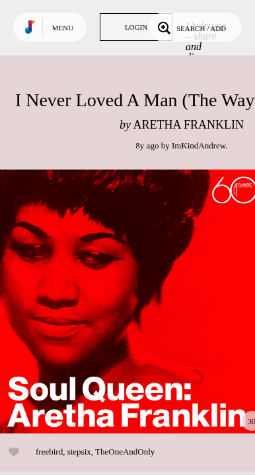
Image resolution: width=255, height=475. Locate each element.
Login (136, 27)
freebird (49, 452)
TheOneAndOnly (125, 452)
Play (132, 301)
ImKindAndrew (198, 145)
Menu (62, 28)
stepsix (79, 452)
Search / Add (190, 27)
